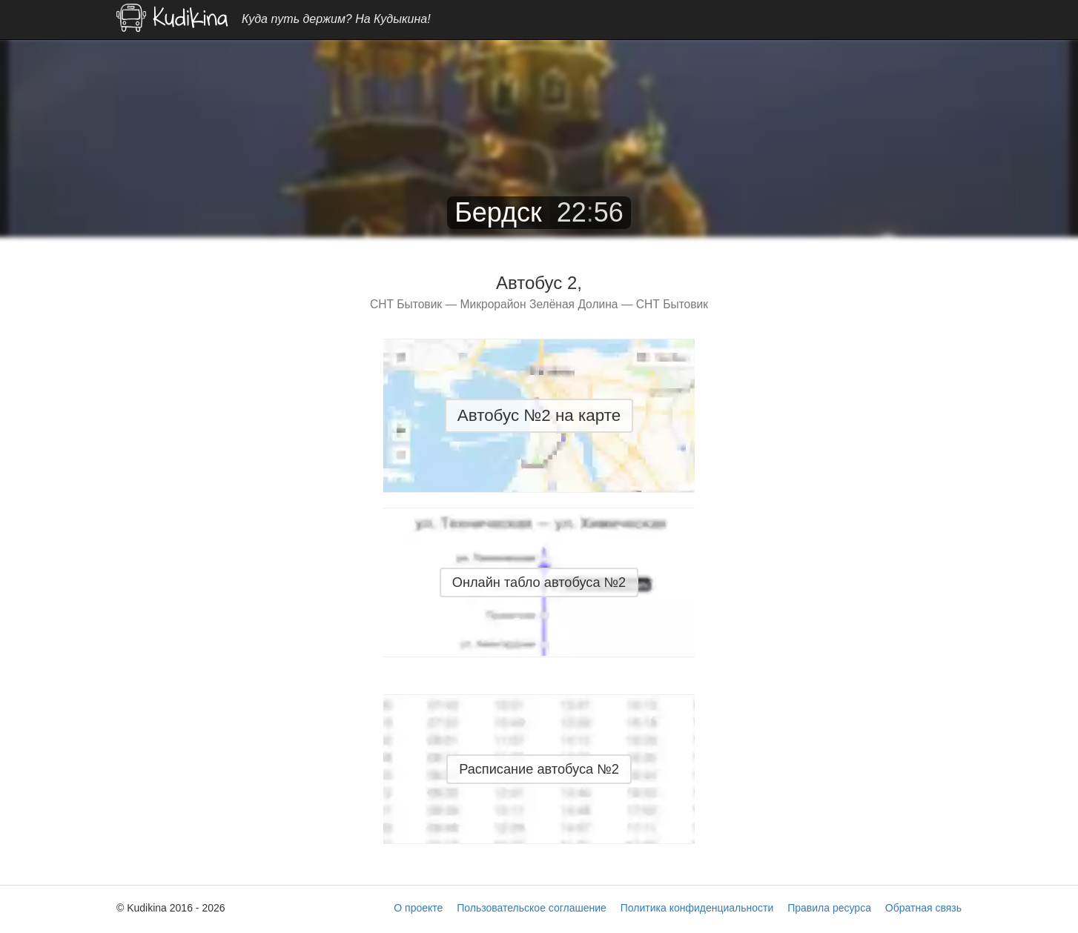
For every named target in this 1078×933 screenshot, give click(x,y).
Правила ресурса (829, 908)
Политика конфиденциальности (697, 908)
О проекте (418, 908)
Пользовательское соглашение (531, 908)
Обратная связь (923, 908)
